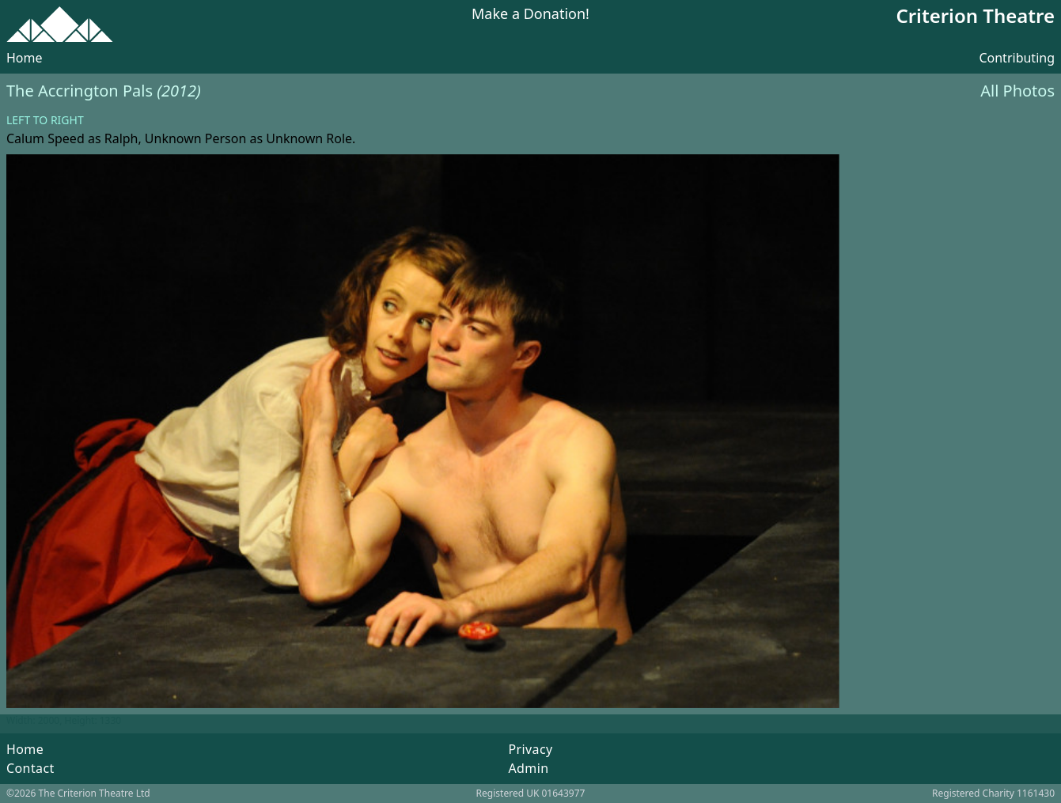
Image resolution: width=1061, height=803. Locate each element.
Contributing (1017, 57)
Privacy (530, 749)
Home (24, 57)
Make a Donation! (530, 14)
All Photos (1017, 90)
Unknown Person (196, 138)
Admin (528, 768)
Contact (30, 768)
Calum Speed (45, 138)
